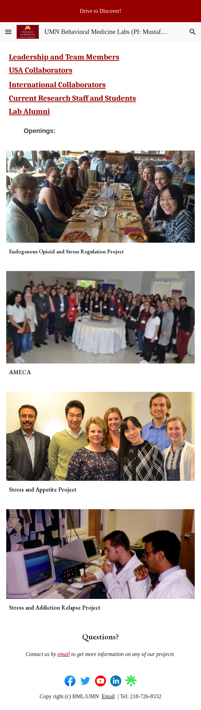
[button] (8, 31)
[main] (100, 84)
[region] (100, 11)
